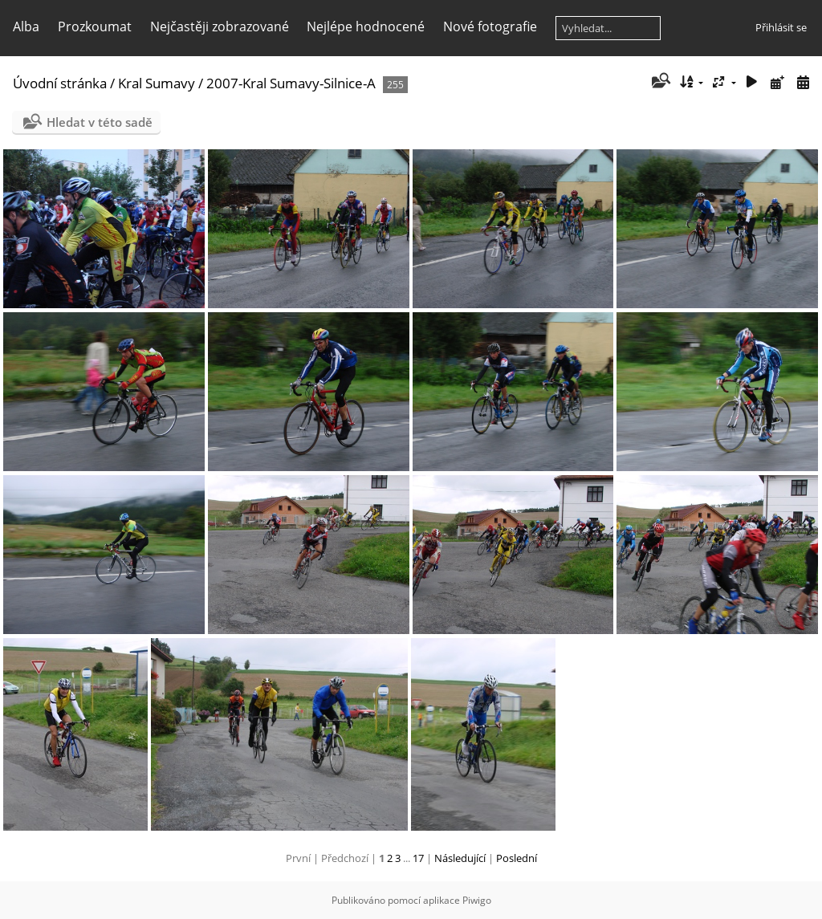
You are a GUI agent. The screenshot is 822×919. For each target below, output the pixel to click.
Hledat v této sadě (100, 122)
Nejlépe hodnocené (366, 26)
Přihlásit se (781, 27)
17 (418, 858)
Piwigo (476, 900)
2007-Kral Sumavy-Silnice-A (291, 83)
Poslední (516, 858)
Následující (460, 858)
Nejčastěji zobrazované (219, 26)
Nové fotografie (490, 26)
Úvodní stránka (60, 83)
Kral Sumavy (156, 83)
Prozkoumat (95, 26)
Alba (26, 26)
